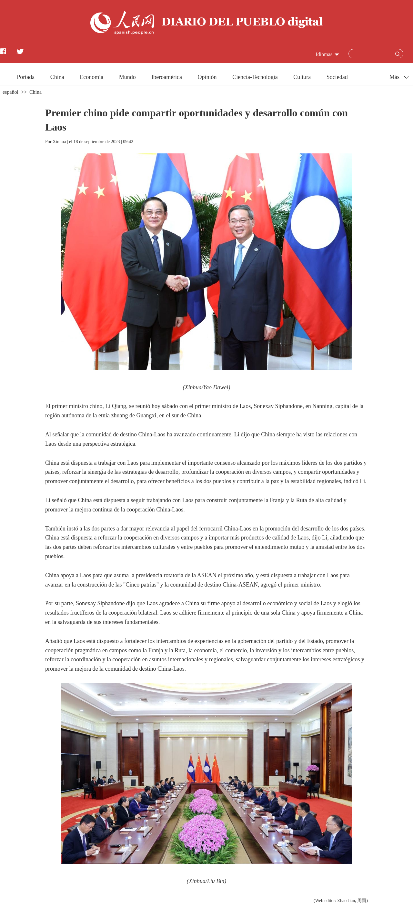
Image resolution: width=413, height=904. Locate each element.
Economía (91, 77)
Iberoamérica (166, 77)
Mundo (127, 77)
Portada (26, 77)
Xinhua (59, 141)
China (57, 77)
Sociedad (337, 77)
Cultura (302, 77)
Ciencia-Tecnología (255, 77)
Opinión (207, 77)
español (10, 92)
